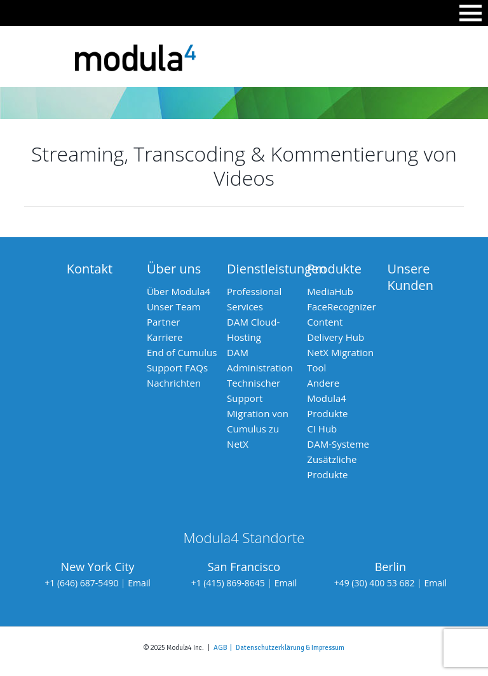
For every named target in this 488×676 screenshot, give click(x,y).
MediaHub (330, 291)
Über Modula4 (178, 291)
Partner (163, 321)
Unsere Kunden (411, 277)
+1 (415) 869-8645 (228, 583)
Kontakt (89, 268)
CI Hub (322, 428)
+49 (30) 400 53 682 (374, 583)
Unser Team (174, 306)
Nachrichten (174, 382)
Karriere (165, 337)
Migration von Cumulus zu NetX (257, 428)
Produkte (334, 268)
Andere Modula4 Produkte (327, 398)
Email (139, 583)
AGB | (225, 647)
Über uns (174, 268)
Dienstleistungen (277, 268)
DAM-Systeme (338, 444)
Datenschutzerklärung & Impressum (290, 647)
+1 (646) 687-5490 (81, 583)
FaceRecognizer (341, 306)
